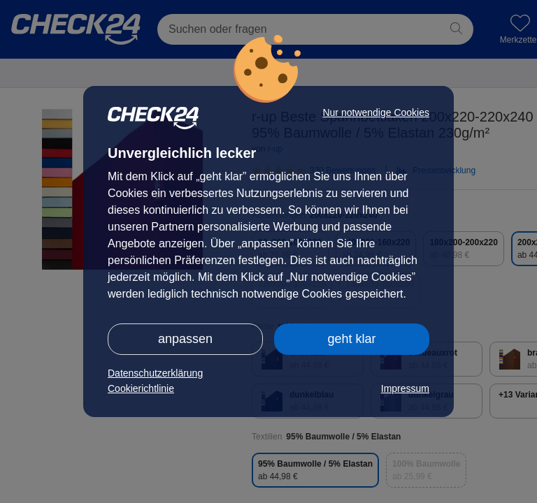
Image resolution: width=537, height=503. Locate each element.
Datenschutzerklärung (155, 373)
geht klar (351, 339)
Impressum (405, 388)
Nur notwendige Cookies (375, 112)
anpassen (185, 339)
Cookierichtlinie (141, 388)
